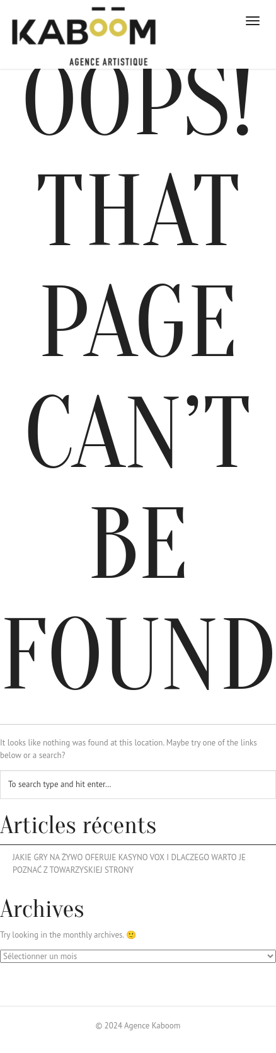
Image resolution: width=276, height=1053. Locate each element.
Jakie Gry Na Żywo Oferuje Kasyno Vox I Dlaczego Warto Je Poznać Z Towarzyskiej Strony (129, 863)
